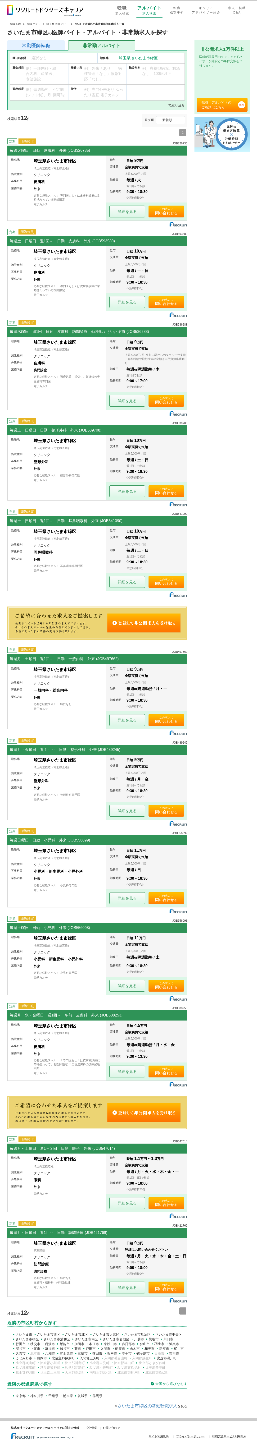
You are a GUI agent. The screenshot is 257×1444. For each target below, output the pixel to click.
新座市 (164, 1349)
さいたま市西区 (48, 1334)
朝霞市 (120, 1349)
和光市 (149, 1349)
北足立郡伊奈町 (63, 1358)
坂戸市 (112, 1353)
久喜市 (21, 1353)
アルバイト (102, 45)
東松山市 (110, 1344)
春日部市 (128, 1344)
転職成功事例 (177, 10)
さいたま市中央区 (168, 1334)
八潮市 (50, 1353)
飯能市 (65, 1344)
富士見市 (66, 1353)
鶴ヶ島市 (143, 1353)
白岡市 (42, 1358)
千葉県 (53, 1396)
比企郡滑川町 (167, 1358)
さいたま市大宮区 (106, 1334)
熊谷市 (154, 1339)
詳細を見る (127, 212)
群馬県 (97, 1396)
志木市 (135, 1349)
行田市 (21, 1344)
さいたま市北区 (76, 1334)
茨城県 (83, 1396)
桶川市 (179, 1349)
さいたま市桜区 (27, 1339)
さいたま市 (24, 1334)
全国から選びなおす (171, 1383)
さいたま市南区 (86, 1339)
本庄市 (94, 1344)
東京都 (21, 1396)
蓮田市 (97, 1353)
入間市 (105, 1349)
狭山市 (145, 1344)
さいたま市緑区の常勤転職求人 (147, 1405)
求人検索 (122, 10)
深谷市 (21, 1349)
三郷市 (83, 1353)
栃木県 (68, 1396)
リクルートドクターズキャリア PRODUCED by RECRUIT (45, 10)
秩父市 (35, 1344)
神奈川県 (37, 1396)
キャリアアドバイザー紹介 (206, 10)
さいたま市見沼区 (137, 1334)
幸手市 (127, 1353)
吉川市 (174, 1353)
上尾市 (35, 1349)
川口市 (168, 1339)
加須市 (79, 1344)
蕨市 (77, 1349)
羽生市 (159, 1344)
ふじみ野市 (24, 1358)
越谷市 (65, 1349)
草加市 (50, 1349)
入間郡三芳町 (89, 1358)
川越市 (139, 1339)
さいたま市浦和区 (57, 1339)
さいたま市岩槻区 (116, 1339)
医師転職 (36, 45)
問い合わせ (164, 213)
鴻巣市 (174, 1344)
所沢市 (50, 1344)
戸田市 (91, 1349)
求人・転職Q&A (237, 10)
